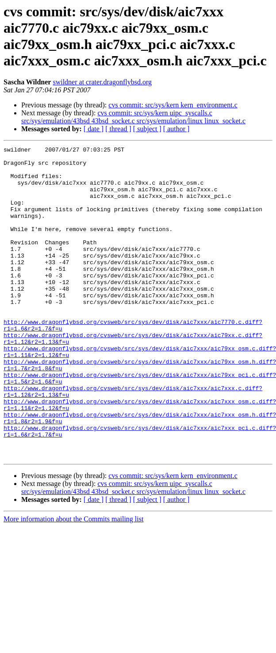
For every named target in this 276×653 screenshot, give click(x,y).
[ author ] (176, 129)
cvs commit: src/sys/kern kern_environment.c (172, 105)
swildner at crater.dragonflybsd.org (102, 82)
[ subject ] (147, 129)
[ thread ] (118, 129)
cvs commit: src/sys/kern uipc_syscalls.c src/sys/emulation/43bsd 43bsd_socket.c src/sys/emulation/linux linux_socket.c (133, 117)
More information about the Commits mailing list (73, 581)
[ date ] (94, 129)
